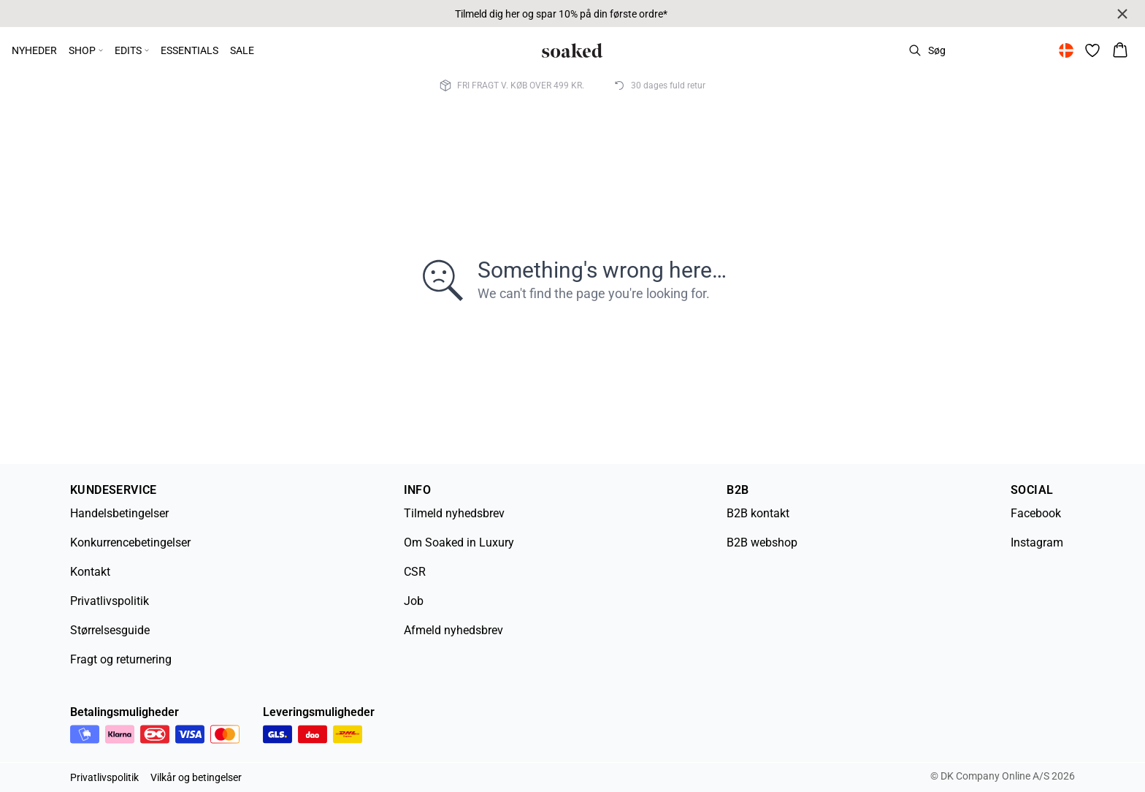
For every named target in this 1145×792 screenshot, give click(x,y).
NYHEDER (34, 50)
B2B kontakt (758, 513)
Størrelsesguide (110, 630)
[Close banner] (1122, 14)
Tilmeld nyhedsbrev (454, 513)
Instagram (1037, 542)
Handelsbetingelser (119, 513)
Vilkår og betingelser (196, 777)
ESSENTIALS (189, 50)
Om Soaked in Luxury (459, 542)
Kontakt (90, 572)
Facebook (1036, 513)
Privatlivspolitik (109, 601)
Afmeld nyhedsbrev (453, 630)
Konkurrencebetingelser (130, 542)
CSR (415, 572)
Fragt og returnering (121, 659)
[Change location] (1066, 50)
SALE (242, 50)
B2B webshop (762, 542)
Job (414, 601)
